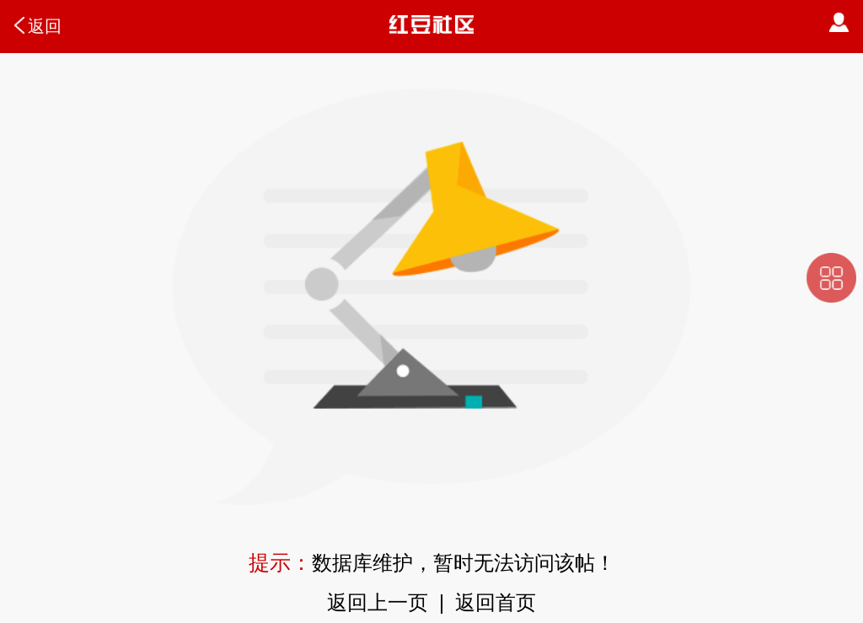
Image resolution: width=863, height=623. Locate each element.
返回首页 (495, 603)
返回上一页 (377, 603)
